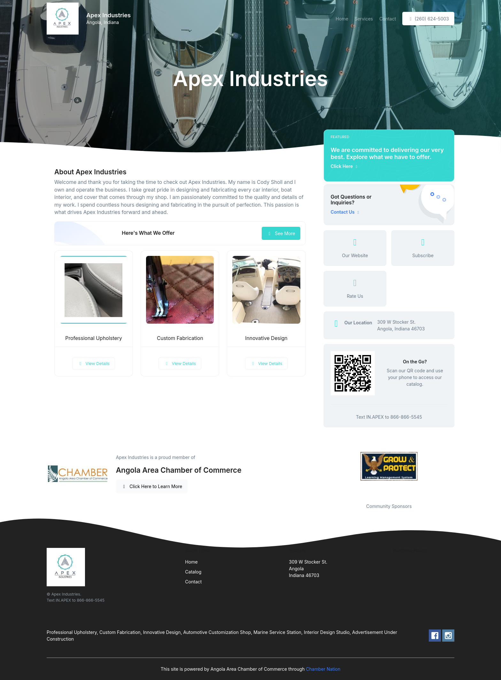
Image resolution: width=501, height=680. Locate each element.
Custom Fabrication (180, 338)
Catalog (193, 571)
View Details (94, 363)
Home (342, 18)
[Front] (64, 19)
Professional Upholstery (93, 338)
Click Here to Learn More (151, 486)
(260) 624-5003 (428, 18)
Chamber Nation (323, 669)
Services (364, 18)
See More (281, 233)
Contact (387, 18)
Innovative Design (266, 338)
